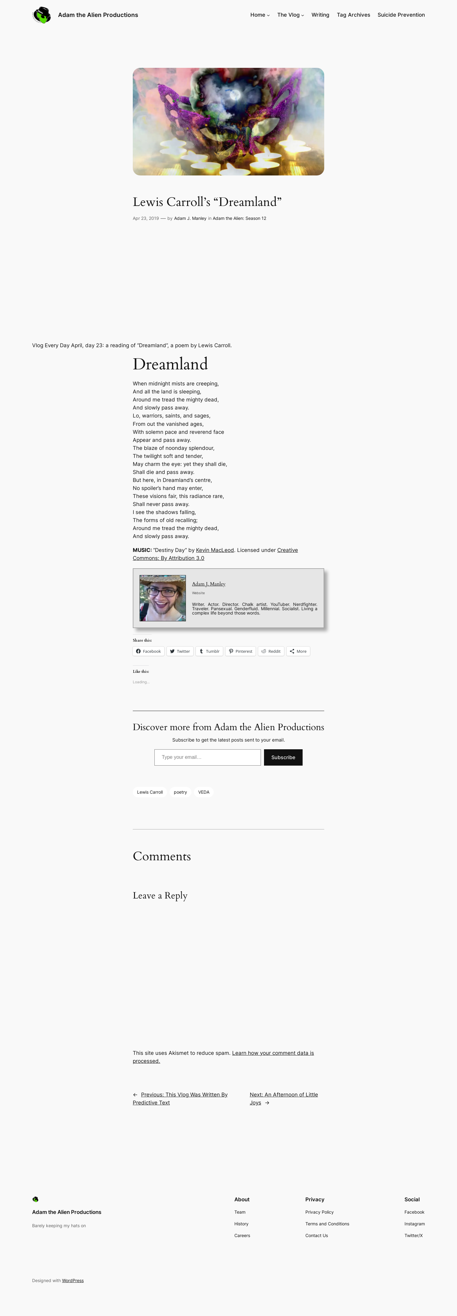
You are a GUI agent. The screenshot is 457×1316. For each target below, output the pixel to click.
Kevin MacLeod (215, 550)
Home (257, 15)
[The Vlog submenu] (302, 14)
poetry (180, 792)
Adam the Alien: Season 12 (239, 218)
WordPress (73, 1280)
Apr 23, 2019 (146, 218)
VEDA (203, 792)
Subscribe (283, 757)
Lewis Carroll (150, 792)
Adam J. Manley (190, 218)
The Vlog (288, 15)
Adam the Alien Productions (98, 15)
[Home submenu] (268, 14)
